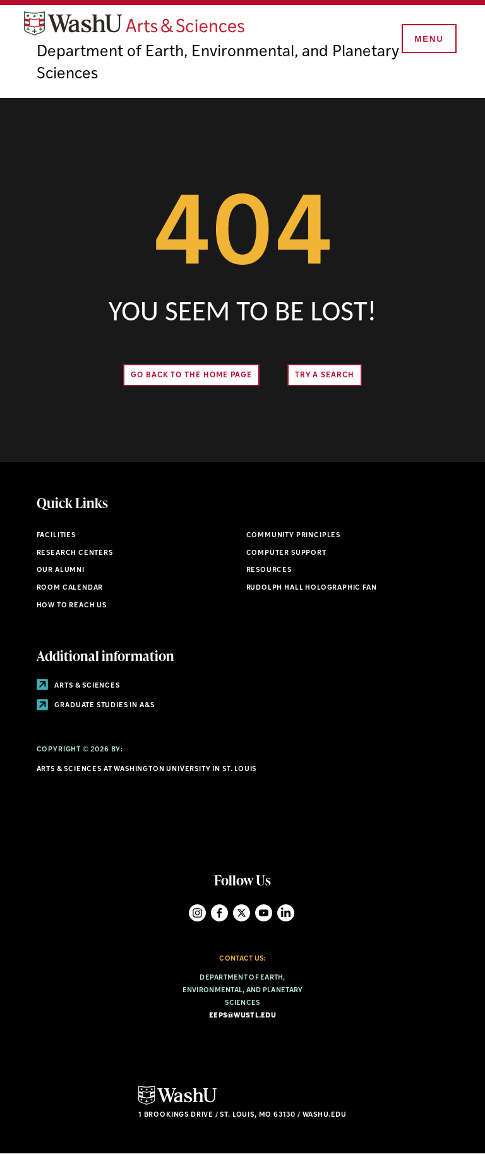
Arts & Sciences (78, 686)
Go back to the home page (191, 375)
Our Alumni (61, 570)
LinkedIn (285, 912)
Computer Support (286, 553)
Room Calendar (70, 588)
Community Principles (293, 535)
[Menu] (428, 39)
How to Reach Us (72, 605)
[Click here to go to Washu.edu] (177, 1103)
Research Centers (75, 553)
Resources (269, 570)
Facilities (56, 535)
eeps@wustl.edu (242, 1015)
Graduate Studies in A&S (96, 705)
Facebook (219, 912)
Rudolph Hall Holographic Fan (311, 588)
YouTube (263, 912)
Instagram (197, 912)
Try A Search (324, 375)
